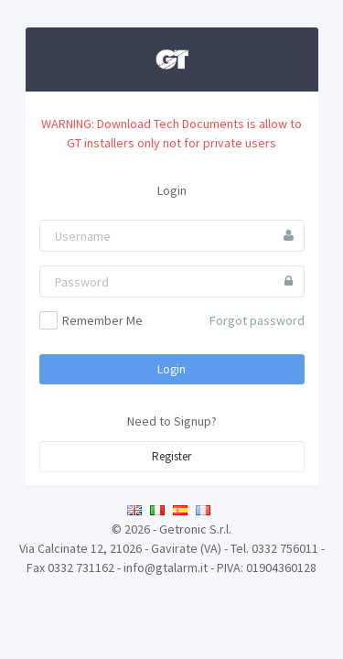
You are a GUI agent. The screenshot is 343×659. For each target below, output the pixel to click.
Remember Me (91, 320)
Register (171, 456)
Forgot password (257, 320)
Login (171, 369)
